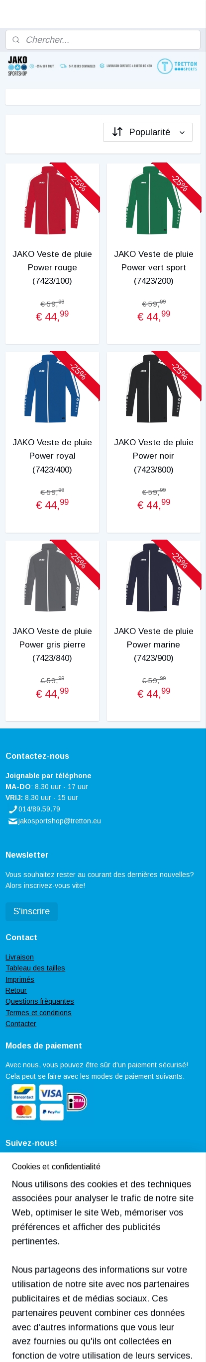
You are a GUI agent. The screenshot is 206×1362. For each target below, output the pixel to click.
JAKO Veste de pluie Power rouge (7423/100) (52, 267)
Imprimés (19, 979)
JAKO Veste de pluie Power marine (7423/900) (154, 645)
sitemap (93, 1327)
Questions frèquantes (39, 1001)
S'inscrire (31, 911)
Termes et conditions (38, 1013)
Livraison (19, 957)
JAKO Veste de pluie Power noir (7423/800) (154, 456)
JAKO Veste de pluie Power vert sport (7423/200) (154, 267)
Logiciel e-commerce (146, 1327)
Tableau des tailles (35, 968)
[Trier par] (147, 132)
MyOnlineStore (106, 1344)
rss (112, 1327)
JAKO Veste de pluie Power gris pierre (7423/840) (52, 645)
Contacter (20, 1024)
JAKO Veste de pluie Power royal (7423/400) (52, 456)
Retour (16, 990)
